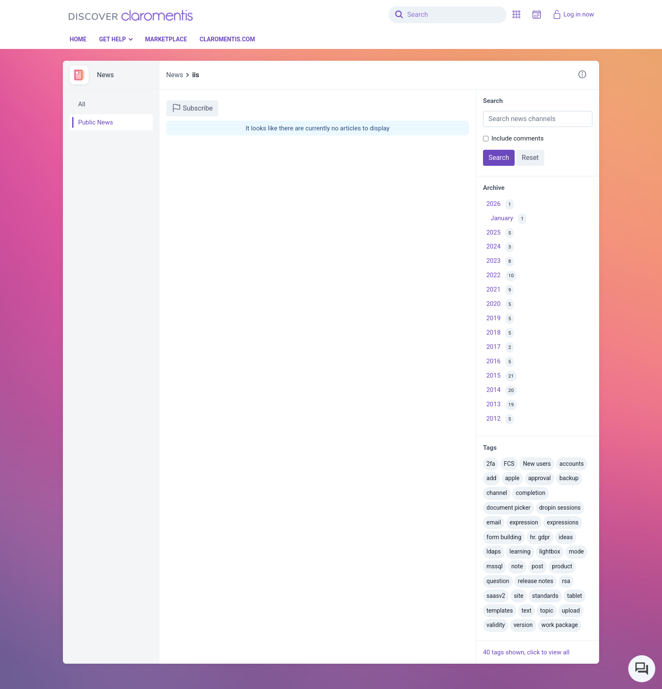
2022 (501, 276)
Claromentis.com (227, 39)
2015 (501, 376)
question (497, 581)
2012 (500, 419)
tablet (574, 595)
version (522, 624)
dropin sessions (560, 507)
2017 (500, 347)
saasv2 (495, 595)
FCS (509, 463)
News (105, 75)
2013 (501, 405)
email (493, 522)
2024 (500, 247)
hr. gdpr (540, 537)
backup (568, 478)
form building (503, 537)
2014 (501, 390)
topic (546, 610)
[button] (516, 14)
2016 (500, 362)
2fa (490, 463)
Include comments (517, 138)
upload (571, 610)
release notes (535, 581)
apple (512, 478)
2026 (500, 204)
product (562, 566)
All (81, 104)
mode (576, 551)
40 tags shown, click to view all (526, 652)
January (508, 218)
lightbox (549, 551)
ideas (566, 537)
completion (530, 492)
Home (78, 39)
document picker (508, 507)
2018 (500, 333)
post (537, 566)
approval (539, 478)
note (517, 566)
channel (496, 492)
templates (499, 610)
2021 (500, 290)
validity (495, 624)
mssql (494, 566)
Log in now (573, 14)
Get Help (112, 39)
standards (545, 595)
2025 (500, 233)
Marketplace (166, 39)
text (526, 610)
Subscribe (192, 108)
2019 (500, 318)
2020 (500, 304)
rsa (566, 581)
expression (524, 522)
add (491, 478)
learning (520, 551)
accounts (571, 463)
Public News (95, 122)
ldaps (493, 551)
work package (559, 624)
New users (537, 463)
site (519, 595)
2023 (500, 262)
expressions (562, 522)
